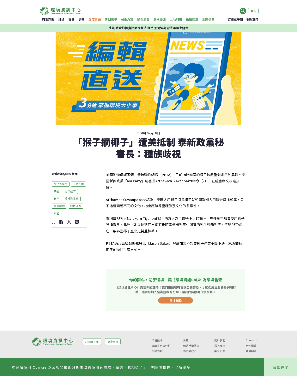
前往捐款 (175, 300)
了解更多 (183, 367)
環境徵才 (157, 340)
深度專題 (94, 19)
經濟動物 (59, 206)
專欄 (71, 19)
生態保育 (208, 19)
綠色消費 (143, 19)
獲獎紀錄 (219, 351)
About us (252, 340)
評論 (61, 19)
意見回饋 (251, 351)
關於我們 (219, 340)
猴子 (56, 198)
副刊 (81, 19)
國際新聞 (71, 173)
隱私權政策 (190, 351)
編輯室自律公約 (161, 346)
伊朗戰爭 (111, 19)
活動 (185, 340)
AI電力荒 (127, 19)
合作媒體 (251, 346)
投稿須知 (157, 351)
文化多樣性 (60, 184)
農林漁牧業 (71, 198)
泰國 (56, 213)
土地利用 (176, 19)
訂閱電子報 (235, 19)
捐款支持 (252, 19)
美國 (56, 191)
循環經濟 (192, 19)
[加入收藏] (54, 222)
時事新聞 (48, 19)
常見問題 (219, 346)
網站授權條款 (191, 346)
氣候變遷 (159, 19)
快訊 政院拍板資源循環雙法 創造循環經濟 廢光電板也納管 (148, 28)
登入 (253, 11)
